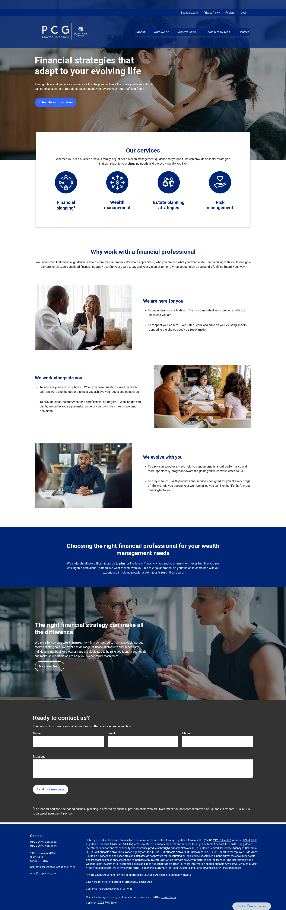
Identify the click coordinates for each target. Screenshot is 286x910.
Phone (186, 733)
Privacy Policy (212, 3)
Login (244, 3)
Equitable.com (189, 3)
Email (111, 733)
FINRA (246, 840)
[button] (141, 23)
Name (37, 733)
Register (230, 3)
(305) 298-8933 (47, 846)
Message (39, 756)
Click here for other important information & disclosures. (119, 881)
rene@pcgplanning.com (44, 873)
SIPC (254, 840)
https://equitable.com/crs (101, 867)
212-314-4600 (221, 840)
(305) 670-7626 (47, 842)
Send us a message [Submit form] (51, 789)
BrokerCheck (168, 897)
